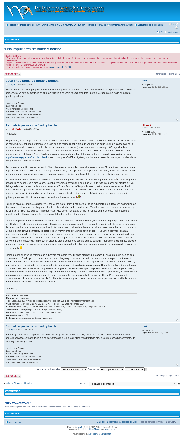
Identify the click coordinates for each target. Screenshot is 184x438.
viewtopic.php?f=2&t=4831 (61, 67)
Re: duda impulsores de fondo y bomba (32, 125)
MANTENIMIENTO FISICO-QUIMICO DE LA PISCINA (60, 25)
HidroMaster (16, 129)
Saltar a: (84, 383)
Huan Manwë (94, 429)
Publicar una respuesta (12, 74)
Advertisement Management (99, 434)
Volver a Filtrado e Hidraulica (19, 383)
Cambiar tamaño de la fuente (175, 24)
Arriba (177, 120)
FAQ (161, 32)
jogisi (13, 85)
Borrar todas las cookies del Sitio (122, 422)
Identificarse (173, 32)
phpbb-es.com (110, 429)
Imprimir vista (176, 27)
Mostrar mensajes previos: (62, 369)
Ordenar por (106, 369)
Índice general (27, 25)
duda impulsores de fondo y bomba (32, 49)
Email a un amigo (170, 24)
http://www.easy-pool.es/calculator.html (26, 157)
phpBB (80, 427)
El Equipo (101, 422)
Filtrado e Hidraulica (96, 25)
